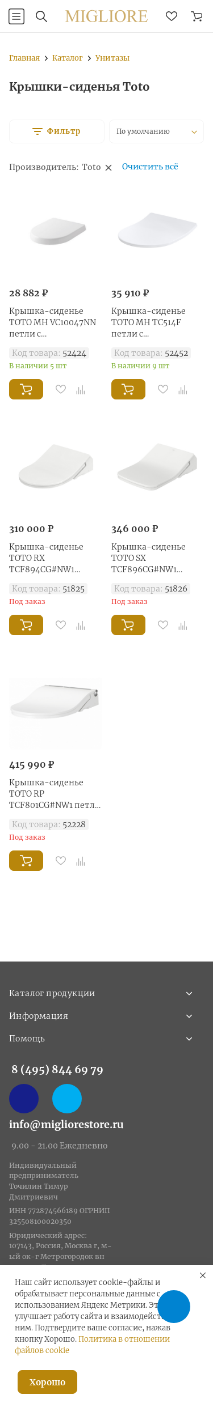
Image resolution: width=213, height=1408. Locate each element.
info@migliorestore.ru (66, 1124)
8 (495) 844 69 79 (57, 1069)
